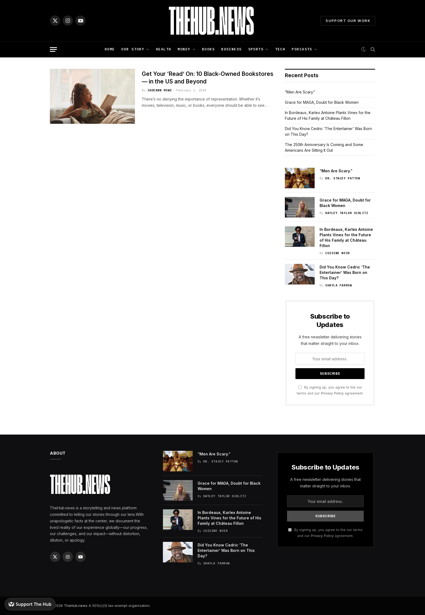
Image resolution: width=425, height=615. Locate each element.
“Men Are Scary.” (300, 92)
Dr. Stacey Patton (342, 178)
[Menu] (53, 49)
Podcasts (302, 49)
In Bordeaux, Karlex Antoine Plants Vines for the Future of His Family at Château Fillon (346, 237)
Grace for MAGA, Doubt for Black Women (322, 102)
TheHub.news (76, 605)
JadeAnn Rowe (159, 90)
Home (110, 49)
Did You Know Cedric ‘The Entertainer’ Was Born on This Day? (345, 272)
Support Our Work (348, 20)
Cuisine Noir (337, 253)
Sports (256, 49)
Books (208, 49)
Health (163, 49)
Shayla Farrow (338, 285)
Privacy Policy (332, 393)
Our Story (132, 49)
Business (231, 49)
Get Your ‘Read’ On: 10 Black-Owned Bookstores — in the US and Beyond (207, 77)
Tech (280, 49)
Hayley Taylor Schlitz (346, 213)
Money (184, 49)
